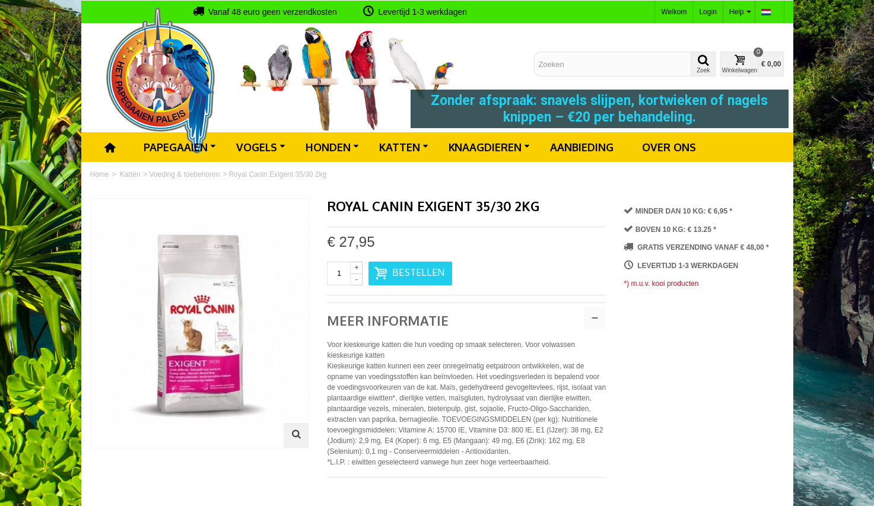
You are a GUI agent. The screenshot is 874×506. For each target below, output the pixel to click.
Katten (403, 147)
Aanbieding (582, 147)
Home (99, 174)
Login (707, 12)
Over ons (669, 147)
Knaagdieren (489, 147)
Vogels (260, 147)
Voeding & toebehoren (185, 174)
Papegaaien (180, 147)
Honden (332, 147)
